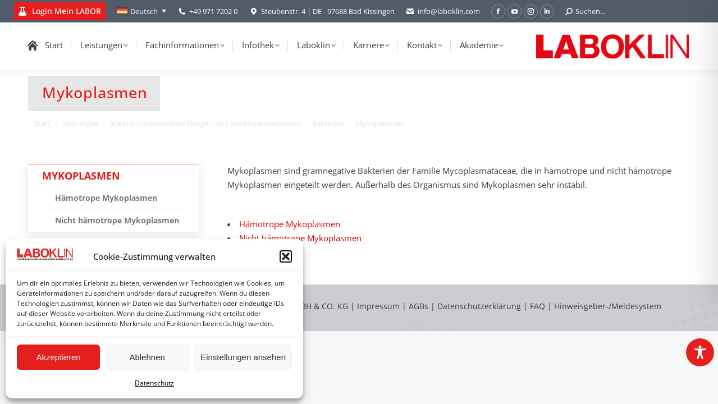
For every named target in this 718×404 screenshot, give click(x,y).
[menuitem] (141, 11)
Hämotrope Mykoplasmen (289, 223)
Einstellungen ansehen (243, 357)
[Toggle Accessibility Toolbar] (700, 352)
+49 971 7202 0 (213, 11)
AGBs (420, 306)
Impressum (378, 306)
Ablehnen (146, 357)
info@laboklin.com (443, 11)
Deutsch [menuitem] (144, 11)
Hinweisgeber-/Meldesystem (607, 306)
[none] (141, 11)
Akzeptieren (58, 357)
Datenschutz (154, 383)
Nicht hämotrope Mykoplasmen (300, 238)
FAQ (537, 306)
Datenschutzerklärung (479, 306)
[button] (286, 256)
